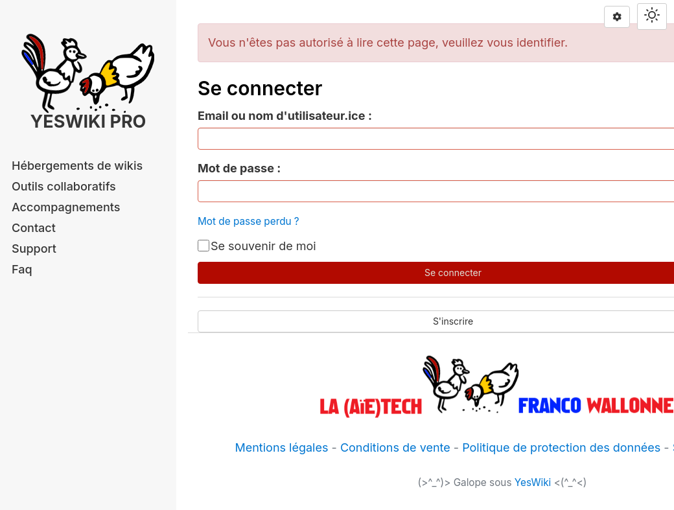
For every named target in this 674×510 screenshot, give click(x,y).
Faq (22, 269)
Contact (34, 228)
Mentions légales (281, 447)
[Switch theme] (652, 16)
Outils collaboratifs (64, 186)
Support (34, 248)
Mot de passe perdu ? (248, 221)
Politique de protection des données (561, 447)
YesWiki (533, 482)
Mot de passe (236, 168)
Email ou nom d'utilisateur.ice (281, 115)
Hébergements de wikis (77, 165)
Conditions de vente (395, 447)
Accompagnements (66, 207)
